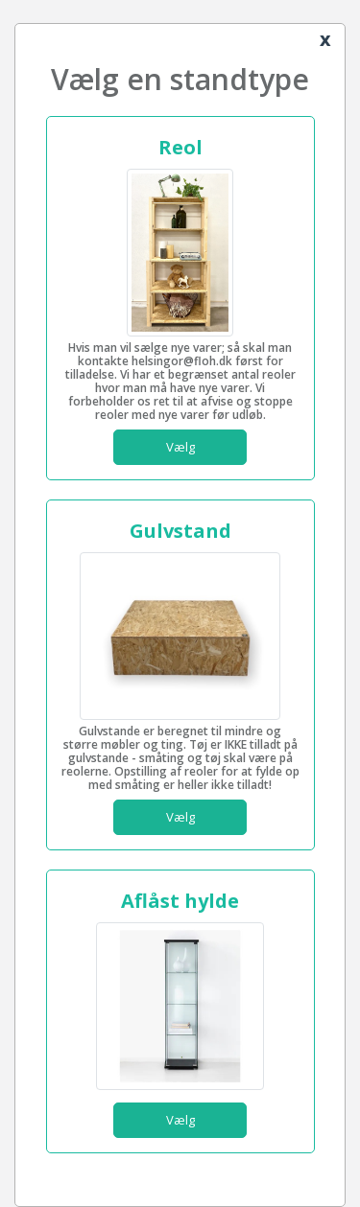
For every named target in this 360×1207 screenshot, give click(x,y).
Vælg (180, 446)
